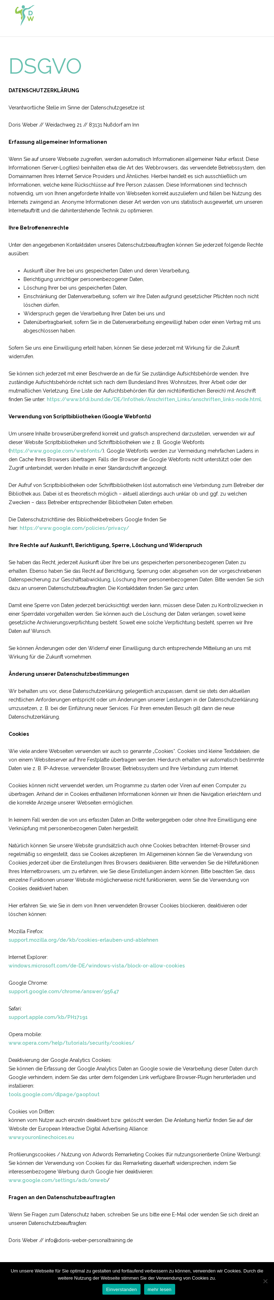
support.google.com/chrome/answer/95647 (64, 991)
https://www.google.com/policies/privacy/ (74, 528)
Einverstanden (121, 1289)
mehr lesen (160, 1289)
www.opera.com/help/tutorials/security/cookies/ (72, 1043)
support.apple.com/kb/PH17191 (48, 1017)
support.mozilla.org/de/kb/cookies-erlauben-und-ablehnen (83, 940)
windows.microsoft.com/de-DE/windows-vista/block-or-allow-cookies (97, 966)
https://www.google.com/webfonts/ (56, 451)
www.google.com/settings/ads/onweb (58, 1180)
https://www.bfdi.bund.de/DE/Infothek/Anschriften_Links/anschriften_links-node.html (154, 399)
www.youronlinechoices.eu (41, 1137)
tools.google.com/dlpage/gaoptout (54, 1094)
